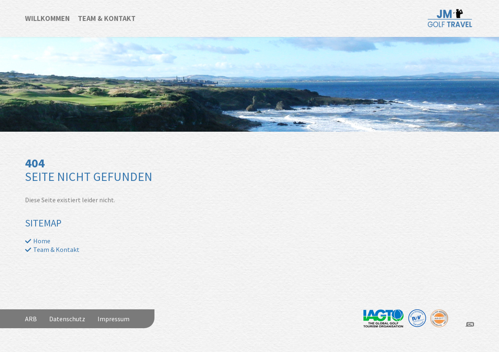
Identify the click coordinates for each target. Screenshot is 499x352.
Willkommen (47, 18)
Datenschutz (67, 319)
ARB (31, 319)
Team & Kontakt (107, 18)
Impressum (113, 319)
